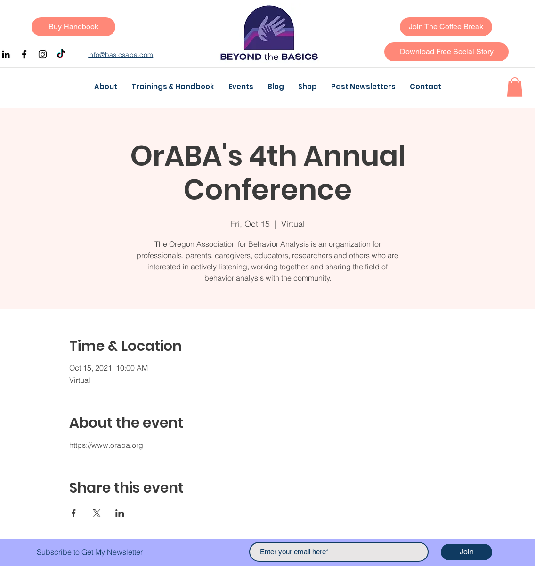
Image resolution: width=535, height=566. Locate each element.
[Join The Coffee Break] (446, 26)
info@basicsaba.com (120, 54)
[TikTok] (61, 54)
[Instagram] (42, 54)
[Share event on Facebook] (73, 513)
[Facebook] (24, 54)
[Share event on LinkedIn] (119, 513)
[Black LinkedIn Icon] (5, 54)
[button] (446, 51)
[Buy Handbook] (73, 26)
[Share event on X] (96, 513)
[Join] (466, 552)
